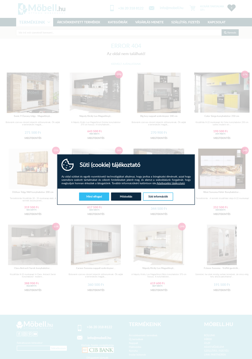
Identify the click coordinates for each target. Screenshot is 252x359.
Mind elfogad (94, 196)
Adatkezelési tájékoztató (171, 183)
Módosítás (126, 196)
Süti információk (158, 196)
